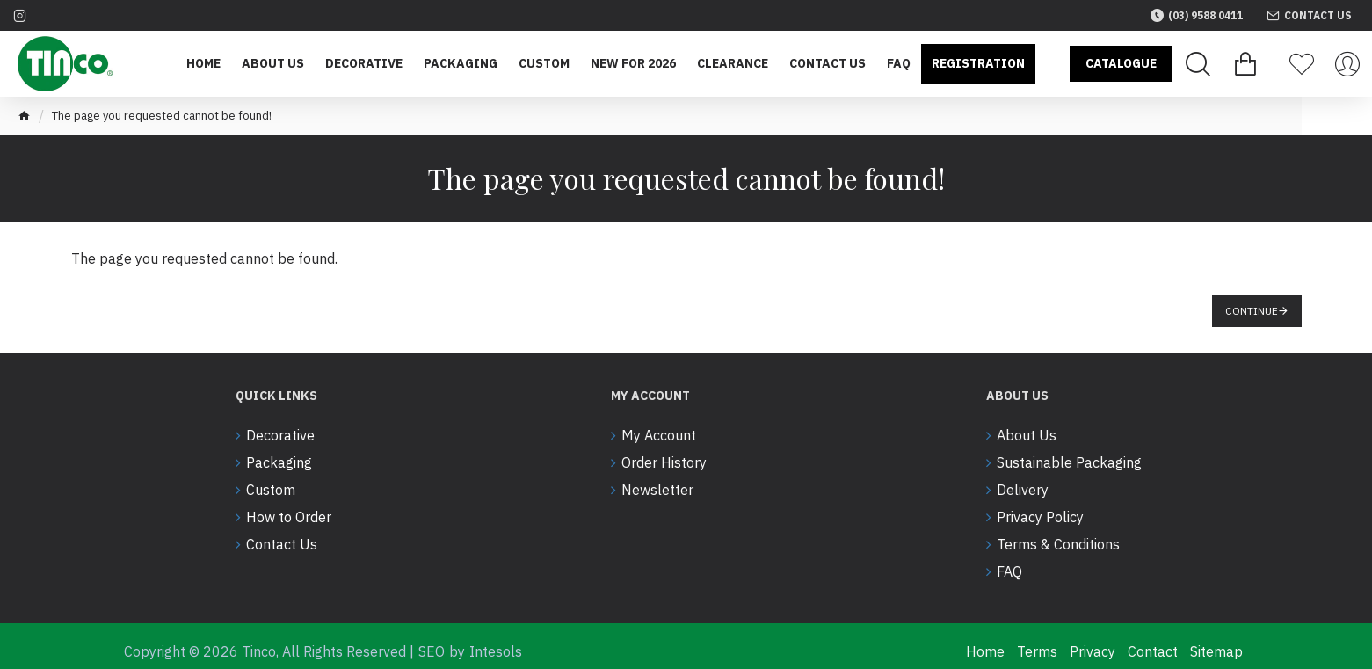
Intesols (495, 641)
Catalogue (1121, 63)
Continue (1251, 310)
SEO (431, 641)
